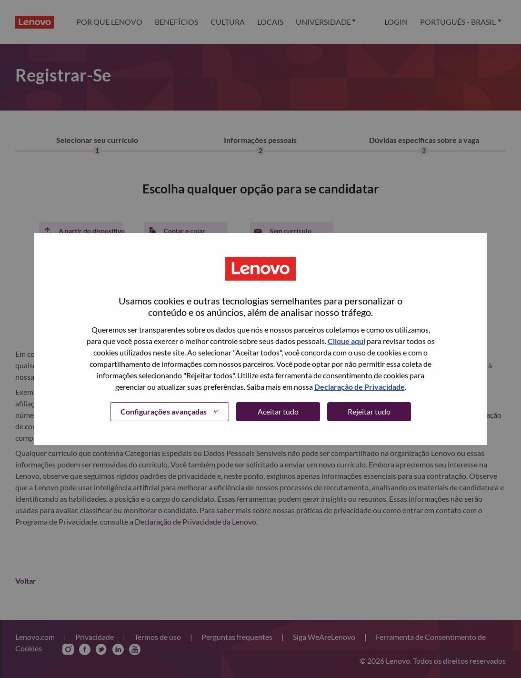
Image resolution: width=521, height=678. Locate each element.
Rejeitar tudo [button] (369, 411)
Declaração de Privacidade (359, 386)
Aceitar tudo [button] (278, 411)
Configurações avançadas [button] (163, 411)
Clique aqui (346, 340)
